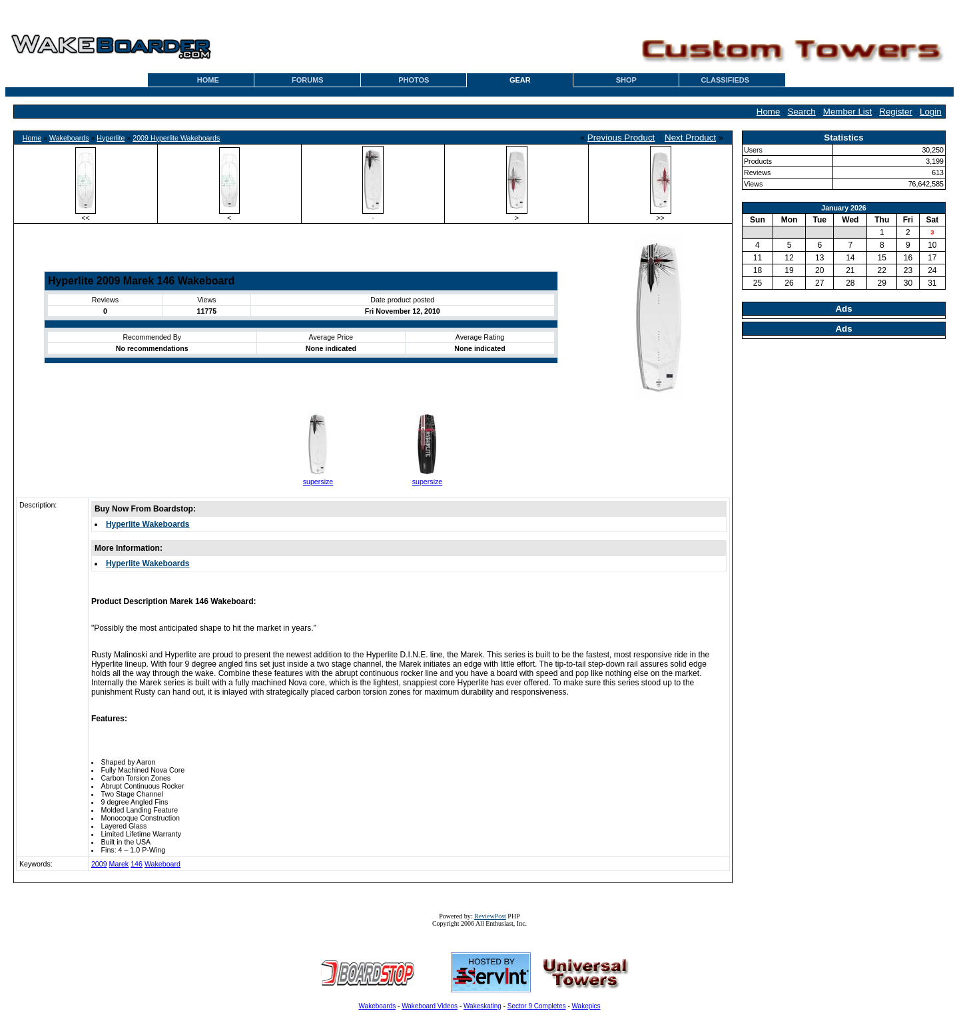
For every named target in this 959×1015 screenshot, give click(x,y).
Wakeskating (482, 1006)
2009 (99, 864)
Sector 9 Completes (536, 1006)
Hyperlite (111, 138)
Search (802, 112)
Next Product (690, 138)
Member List (847, 112)
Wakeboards (69, 138)
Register (895, 112)
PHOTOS (413, 80)
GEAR (520, 80)
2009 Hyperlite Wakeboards (176, 138)
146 (137, 864)
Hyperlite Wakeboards (148, 524)
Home (769, 112)
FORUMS (308, 80)
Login (931, 112)
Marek (119, 864)
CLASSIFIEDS (725, 80)
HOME (208, 80)
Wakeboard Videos (430, 1006)
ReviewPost (490, 916)
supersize (318, 482)
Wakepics (586, 1006)
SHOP (626, 80)
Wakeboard (162, 864)
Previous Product (621, 138)
